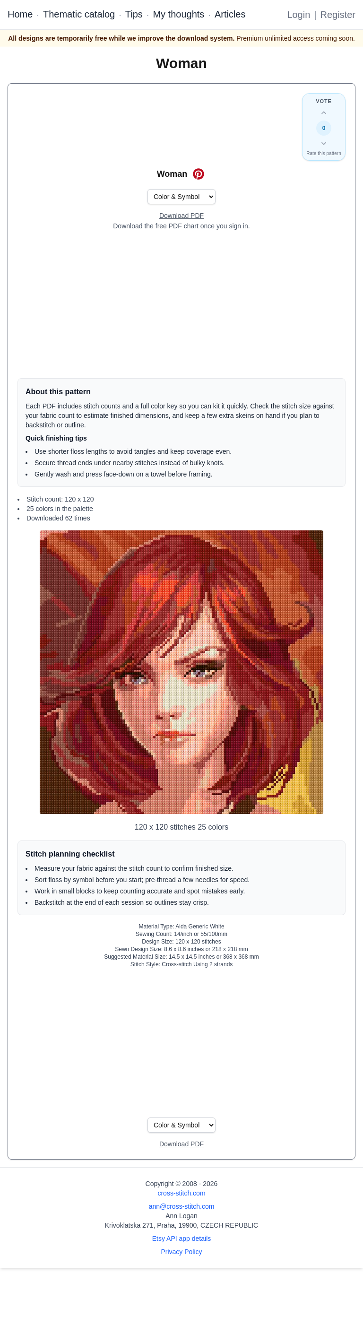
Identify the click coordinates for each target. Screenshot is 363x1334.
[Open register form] (181, 216)
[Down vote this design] (323, 143)
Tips (134, 14)
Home (20, 14)
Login (298, 14)
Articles (230, 14)
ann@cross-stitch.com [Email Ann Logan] (182, 1206)
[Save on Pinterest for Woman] (198, 174)
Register (337, 14)
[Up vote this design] (323, 113)
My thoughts (178, 14)
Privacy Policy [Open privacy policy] (181, 1252)
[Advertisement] (181, 304)
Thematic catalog (79, 14)
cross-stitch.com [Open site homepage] (181, 1193)
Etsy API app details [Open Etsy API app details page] (181, 1238)
